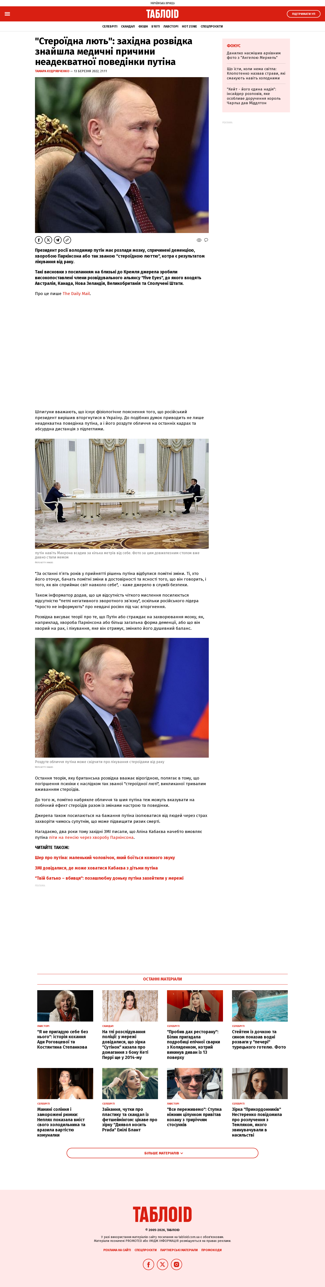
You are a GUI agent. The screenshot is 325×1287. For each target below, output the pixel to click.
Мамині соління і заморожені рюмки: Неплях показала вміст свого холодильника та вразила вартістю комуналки (61, 1122)
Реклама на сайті (117, 1250)
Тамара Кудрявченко (52, 71)
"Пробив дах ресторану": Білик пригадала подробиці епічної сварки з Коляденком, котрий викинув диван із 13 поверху (193, 1044)
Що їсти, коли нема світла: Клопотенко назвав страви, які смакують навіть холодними (256, 74)
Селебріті (109, 26)
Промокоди (211, 1250)
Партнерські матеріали (179, 1250)
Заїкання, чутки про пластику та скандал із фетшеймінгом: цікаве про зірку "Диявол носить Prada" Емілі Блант (129, 1119)
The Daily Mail (76, 293)
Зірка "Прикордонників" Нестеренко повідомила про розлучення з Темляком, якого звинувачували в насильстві (257, 1122)
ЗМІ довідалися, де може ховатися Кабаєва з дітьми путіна (96, 868)
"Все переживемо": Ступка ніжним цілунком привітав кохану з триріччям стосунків (194, 1117)
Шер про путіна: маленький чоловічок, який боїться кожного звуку (105, 857)
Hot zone (189, 26)
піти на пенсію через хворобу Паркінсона (91, 837)
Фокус (234, 45)
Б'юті (155, 26)
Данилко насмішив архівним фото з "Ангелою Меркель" (254, 55)
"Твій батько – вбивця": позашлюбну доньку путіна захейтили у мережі (109, 878)
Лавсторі (170, 26)
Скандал (128, 26)
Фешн (143, 26)
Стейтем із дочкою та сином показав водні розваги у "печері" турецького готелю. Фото (259, 1039)
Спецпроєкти (212, 26)
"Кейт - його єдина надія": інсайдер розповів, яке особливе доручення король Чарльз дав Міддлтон (254, 96)
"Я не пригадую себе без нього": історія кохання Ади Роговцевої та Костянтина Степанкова (62, 1039)
